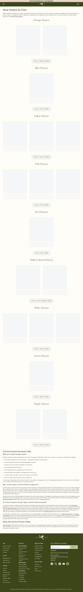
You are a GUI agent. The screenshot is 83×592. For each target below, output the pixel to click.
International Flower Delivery (23, 559)
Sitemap (5, 552)
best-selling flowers (48, 511)
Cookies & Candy (23, 581)
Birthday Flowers (38, 546)
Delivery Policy (6, 572)
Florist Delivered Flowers (22, 548)
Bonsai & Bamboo (23, 567)
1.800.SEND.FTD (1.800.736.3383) (59, 556)
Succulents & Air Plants (24, 569)
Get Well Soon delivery (8, 499)
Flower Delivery (23, 546)
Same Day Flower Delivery (23, 552)
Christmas (37, 564)
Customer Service (7, 546)
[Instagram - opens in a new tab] (68, 564)
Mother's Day (38, 571)
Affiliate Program (6, 578)
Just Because (38, 554)
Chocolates (21, 577)
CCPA (51, 589)
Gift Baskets (21, 575)
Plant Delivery (22, 562)
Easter (36, 568)
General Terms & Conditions (25, 589)
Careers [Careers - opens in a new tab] (4, 570)
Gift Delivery (22, 571)
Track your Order (6, 562)
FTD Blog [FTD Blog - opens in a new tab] (5, 580)
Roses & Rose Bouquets (22, 556)
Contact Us (53, 558)
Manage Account (7, 558)
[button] (3, 4)
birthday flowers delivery (11, 508)
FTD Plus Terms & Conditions (37, 589)
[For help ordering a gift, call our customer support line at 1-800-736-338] (41, 4)
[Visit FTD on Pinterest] (60, 564)
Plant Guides (6, 550)
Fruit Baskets (22, 579)
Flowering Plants (22, 564)
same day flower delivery (16, 16)
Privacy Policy (46, 589)
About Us (5, 568)
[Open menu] (3, 4)
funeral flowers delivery (66, 514)
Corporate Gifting (23, 573)
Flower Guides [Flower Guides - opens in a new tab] (6, 548)
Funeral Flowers (38, 550)
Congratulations (38, 556)
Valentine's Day (38, 566)
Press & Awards (6, 582)
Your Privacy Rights (56, 589)
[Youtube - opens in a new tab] (64, 564)
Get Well (36, 552)
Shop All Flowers (6, 525)
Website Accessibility (15, 589)
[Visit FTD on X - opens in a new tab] (56, 564)
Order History (6, 560)
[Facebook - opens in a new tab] (52, 564)
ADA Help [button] (53, 560)
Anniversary (37, 558)
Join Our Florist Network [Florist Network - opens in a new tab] (6, 575)
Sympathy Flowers (39, 548)
